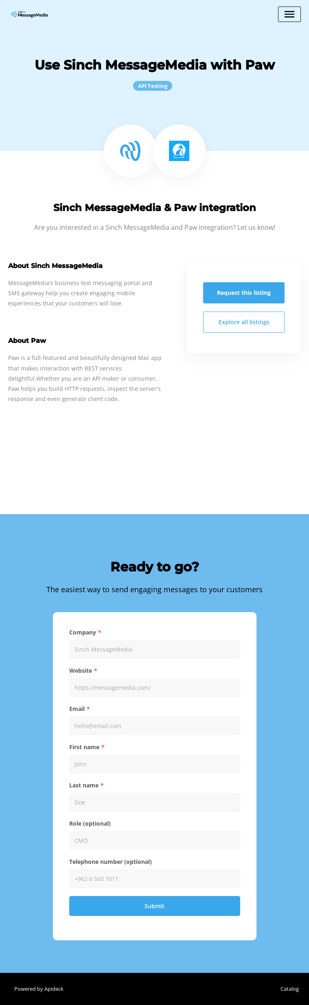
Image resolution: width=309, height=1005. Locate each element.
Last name (84, 785)
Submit (154, 906)
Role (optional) (90, 823)
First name (84, 747)
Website (80, 670)
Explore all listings (244, 322)
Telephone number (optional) (110, 861)
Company (82, 632)
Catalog (290, 988)
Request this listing (244, 292)
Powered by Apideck (39, 988)
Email (77, 709)
